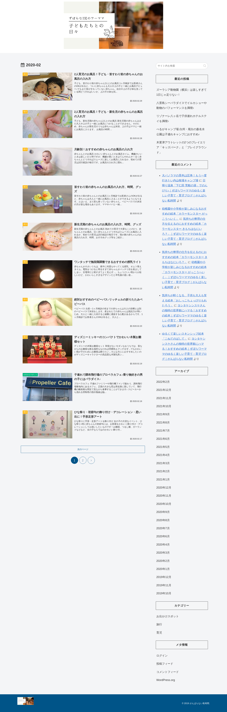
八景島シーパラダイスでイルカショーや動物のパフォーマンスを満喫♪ (181, 105)
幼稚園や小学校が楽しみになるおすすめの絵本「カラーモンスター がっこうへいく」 (184, 213)
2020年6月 (163, 536)
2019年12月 (163, 577)
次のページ (82, 448)
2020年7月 (163, 528)
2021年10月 (163, 406)
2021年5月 (163, 446)
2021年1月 (163, 479)
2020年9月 (163, 512)
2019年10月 (163, 593)
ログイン (162, 655)
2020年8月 (163, 520)
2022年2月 (163, 381)
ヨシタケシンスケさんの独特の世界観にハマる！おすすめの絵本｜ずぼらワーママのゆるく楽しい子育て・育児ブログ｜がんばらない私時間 (184, 315)
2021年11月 (163, 398)
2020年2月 (163, 560)
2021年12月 (163, 389)
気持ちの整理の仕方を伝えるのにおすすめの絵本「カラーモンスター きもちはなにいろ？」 (184, 257)
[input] (182, 66)
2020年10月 (163, 503)
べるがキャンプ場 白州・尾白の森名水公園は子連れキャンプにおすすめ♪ (180, 132)
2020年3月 (163, 552)
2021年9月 (163, 414)
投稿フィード (164, 663)
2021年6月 (163, 438)
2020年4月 (163, 544)
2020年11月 (163, 495)
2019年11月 (163, 585)
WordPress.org (165, 680)
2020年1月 (163, 569)
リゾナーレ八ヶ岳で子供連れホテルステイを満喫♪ (181, 118)
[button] (204, 66)
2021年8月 (163, 422)
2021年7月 (163, 430)
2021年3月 (163, 463)
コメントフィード (167, 671)
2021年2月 (163, 471)
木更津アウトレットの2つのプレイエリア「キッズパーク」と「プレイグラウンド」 (181, 147)
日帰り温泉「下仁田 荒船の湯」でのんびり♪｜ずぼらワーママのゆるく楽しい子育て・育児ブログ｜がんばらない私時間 (184, 190)
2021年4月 (163, 455)
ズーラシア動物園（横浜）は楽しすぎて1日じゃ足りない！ (181, 92)
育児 (159, 632)
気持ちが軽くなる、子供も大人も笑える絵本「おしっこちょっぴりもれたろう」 (184, 300)
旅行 (159, 624)
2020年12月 (163, 487)
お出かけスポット (167, 616)
